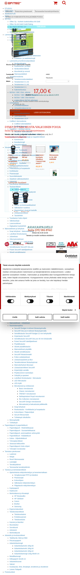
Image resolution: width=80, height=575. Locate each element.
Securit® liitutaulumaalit (23, 354)
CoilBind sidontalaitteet (22, 124)
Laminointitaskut (16, 40)
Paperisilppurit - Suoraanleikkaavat (22, 430)
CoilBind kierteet (20, 126)
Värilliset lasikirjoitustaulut (19, 166)
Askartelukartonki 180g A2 (24, 551)
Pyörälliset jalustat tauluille (19, 160)
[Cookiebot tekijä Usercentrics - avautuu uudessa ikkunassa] (66, 256)
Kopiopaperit (14, 488)
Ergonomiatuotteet (16, 509)
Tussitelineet (19, 195)
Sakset (12, 564)
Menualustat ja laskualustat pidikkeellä (33, 404)
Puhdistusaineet (20, 202)
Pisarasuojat (14, 174)
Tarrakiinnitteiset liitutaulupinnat (25, 362)
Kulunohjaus (18, 480)
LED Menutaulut (20, 381)
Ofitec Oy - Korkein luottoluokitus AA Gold (25, 22)
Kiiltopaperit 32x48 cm (18, 559)
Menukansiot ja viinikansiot (24, 386)
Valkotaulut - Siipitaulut (18, 163)
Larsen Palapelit (15, 569)
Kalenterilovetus (20, 90)
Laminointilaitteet (16, 37)
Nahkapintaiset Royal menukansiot (32, 396)
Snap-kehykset (19, 407)
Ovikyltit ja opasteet (21, 375)
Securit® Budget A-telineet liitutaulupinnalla (30, 328)
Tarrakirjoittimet (15, 465)
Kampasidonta (15, 111)
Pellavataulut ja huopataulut (20, 168)
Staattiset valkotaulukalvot (19, 179)
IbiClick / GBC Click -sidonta (20, 92)
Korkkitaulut (14, 171)
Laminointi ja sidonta (12, 35)
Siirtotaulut (13, 158)
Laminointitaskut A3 (21, 45)
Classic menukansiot (26, 391)
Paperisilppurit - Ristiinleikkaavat (21, 428)
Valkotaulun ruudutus (22, 208)
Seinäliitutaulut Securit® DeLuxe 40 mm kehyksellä (33, 339)
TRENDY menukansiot (27, 394)
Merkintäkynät (15, 533)
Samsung (17, 506)
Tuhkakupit (14, 423)
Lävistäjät (13, 462)
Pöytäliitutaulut (19, 344)
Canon (16, 501)
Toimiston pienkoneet (12, 451)
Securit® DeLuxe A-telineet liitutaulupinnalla (30, 331)
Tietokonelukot (19, 520)
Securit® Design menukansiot (30, 402)
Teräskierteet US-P (21, 119)
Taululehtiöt (18, 215)
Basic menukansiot (26, 388)
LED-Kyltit (18, 383)
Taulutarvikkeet (15, 187)
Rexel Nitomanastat (17, 459)
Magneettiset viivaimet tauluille (25, 210)
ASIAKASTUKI (10, 14)
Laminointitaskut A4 (21, 48)
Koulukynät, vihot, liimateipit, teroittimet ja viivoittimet (29, 567)
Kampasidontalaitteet (22, 113)
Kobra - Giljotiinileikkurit (18, 438)
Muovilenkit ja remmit (22, 71)
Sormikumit (14, 527)
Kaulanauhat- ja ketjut (22, 66)
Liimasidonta (14, 103)
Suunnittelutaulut (16, 176)
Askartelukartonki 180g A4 (24, 548)
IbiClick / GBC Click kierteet (24, 98)
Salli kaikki (65, 317)
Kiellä (14, 317)
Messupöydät (14, 420)
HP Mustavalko (19, 496)
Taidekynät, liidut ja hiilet (18, 538)
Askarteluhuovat (15, 561)
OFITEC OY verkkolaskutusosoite (22, 32)
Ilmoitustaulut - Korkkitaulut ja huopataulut (29, 409)
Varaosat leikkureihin (17, 444)
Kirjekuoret (13, 491)
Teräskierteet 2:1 (20, 87)
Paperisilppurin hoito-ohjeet (20, 446)
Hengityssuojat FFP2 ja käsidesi (26, 475)
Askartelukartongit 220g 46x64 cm (26, 554)
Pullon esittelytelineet (22, 357)
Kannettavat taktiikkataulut (19, 184)
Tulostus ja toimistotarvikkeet (15, 470)
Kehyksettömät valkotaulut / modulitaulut (24, 155)
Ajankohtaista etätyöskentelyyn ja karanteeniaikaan (28, 472)
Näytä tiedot (67, 310)
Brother (17, 504)
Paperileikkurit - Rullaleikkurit (20, 436)
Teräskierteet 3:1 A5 (21, 84)
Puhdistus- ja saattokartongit (24, 58)
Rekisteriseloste (15, 29)
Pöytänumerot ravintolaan (23, 373)
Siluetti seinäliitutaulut (22, 352)
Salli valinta (40, 317)
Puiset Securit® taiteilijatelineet (25, 341)
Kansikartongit (19, 142)
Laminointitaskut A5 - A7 (23, 50)
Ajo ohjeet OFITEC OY (18, 27)
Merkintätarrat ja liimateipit (19, 493)
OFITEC (8, 19)
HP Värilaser (19, 499)
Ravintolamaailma (16, 326)
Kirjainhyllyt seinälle (21, 370)
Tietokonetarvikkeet (17, 512)
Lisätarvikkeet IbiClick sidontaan (26, 100)
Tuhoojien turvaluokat (17, 449)
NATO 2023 (9, 11)
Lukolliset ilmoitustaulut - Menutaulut (27, 378)
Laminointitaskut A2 (21, 42)
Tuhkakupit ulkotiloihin (22, 417)
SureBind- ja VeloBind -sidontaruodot (27, 134)
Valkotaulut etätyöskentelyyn (24, 483)
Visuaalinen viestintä (12, 147)
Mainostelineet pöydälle (23, 349)
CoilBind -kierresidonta (18, 121)
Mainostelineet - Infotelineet (20, 323)
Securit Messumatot (21, 415)
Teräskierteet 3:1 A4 (21, 82)
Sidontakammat (20, 116)
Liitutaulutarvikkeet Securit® (24, 368)
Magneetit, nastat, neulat (23, 200)
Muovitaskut (14, 525)
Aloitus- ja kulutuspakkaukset (25, 205)
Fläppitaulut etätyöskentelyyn (25, 485)
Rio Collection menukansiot (29, 399)
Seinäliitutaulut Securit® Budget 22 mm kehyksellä (32, 333)
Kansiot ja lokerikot (16, 522)
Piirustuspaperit (15, 541)
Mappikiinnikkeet (20, 145)
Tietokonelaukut (20, 514)
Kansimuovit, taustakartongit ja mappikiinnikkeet (27, 137)
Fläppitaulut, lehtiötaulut (18, 153)
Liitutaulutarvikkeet (21, 213)
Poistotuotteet (10, 572)
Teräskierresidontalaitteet (23, 79)
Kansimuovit (18, 139)
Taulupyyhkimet (20, 197)
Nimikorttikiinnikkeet (21, 69)
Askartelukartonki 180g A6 (24, 546)
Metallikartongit (15, 556)
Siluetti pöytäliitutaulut (22, 347)
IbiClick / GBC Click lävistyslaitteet (26, 95)
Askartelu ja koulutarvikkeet (15, 535)
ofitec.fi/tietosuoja (59, 289)
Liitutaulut (13, 181)
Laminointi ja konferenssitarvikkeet (22, 61)
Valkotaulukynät (20, 189)
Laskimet (13, 454)
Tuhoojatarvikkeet (16, 441)
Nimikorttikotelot (20, 63)
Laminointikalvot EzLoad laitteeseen (27, 56)
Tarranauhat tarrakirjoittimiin (20, 467)
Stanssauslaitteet (20, 74)
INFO (7, 16)
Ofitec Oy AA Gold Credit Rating (21, 24)
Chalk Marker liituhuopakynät (25, 192)
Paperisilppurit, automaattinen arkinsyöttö (25, 433)
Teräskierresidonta (16, 77)
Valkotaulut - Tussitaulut (18, 150)
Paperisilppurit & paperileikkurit (16, 425)
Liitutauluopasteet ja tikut (23, 360)
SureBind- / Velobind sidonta (20, 129)
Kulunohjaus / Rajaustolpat (24, 412)
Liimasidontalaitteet (21, 105)
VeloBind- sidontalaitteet (23, 132)
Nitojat (12, 457)
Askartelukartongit (16, 543)
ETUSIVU (8, 8)
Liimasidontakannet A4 (22, 108)
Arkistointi (13, 530)
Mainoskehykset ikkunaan (23, 365)
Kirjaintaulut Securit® (22, 336)
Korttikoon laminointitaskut (24, 53)
